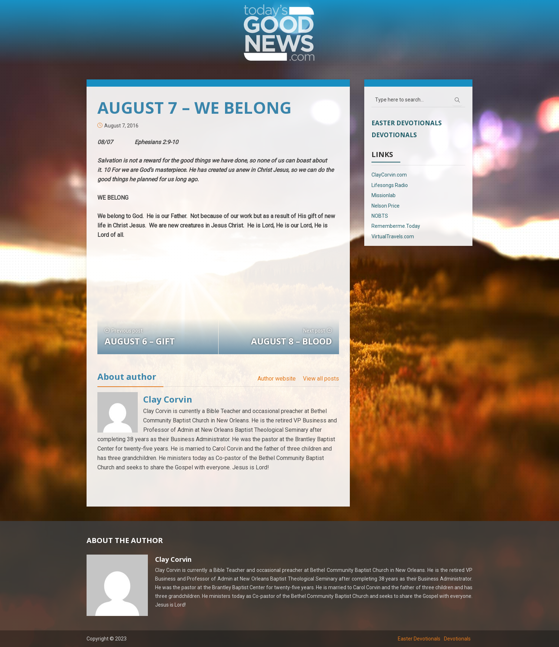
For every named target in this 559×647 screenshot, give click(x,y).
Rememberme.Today (395, 226)
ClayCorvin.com (389, 175)
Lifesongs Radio (389, 185)
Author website (277, 378)
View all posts (321, 378)
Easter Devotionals (406, 123)
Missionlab (383, 195)
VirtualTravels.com (392, 236)
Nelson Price (385, 206)
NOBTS (379, 216)
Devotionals (394, 135)
